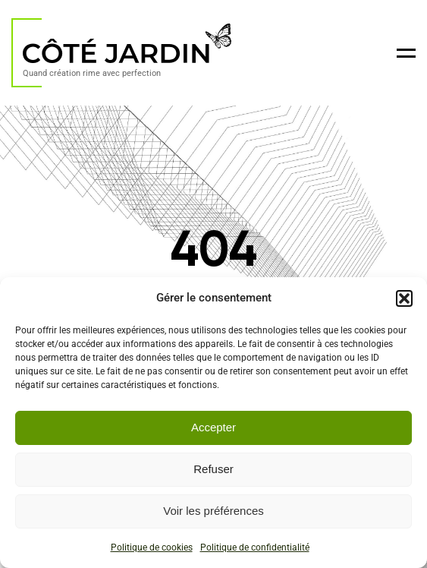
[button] (404, 298)
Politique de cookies (152, 547)
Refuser (213, 468)
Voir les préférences (213, 510)
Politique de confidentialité (254, 547)
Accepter (213, 427)
